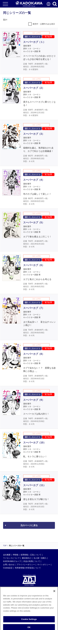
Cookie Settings (29, 624)
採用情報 (24, 555)
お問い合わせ (8, 564)
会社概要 (7, 555)
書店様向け (26, 558)
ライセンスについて (11, 558)
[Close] (54, 596)
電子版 (48, 37)
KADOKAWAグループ (12, 561)
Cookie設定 (8, 568)
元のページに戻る (29, 525)
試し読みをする (32, 37)
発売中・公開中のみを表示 (44, 24)
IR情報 (15, 555)
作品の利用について (31, 561)
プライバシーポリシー (25, 564)
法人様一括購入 (40, 558)
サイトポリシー (43, 564)
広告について (35, 555)
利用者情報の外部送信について (28, 568)
